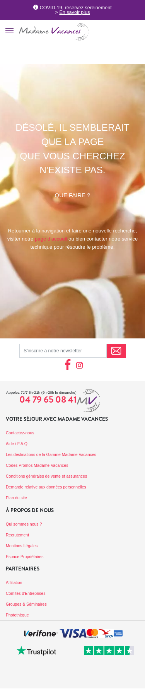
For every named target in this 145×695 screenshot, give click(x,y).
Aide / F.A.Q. (17, 443)
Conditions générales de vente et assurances (46, 476)
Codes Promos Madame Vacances (37, 465)
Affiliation (14, 582)
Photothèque (17, 615)
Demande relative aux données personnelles (46, 487)
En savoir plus (74, 12)
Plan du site (16, 497)
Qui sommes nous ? (24, 524)
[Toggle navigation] (9, 30)
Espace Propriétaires (24, 556)
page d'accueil (51, 239)
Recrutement (17, 535)
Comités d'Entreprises (25, 593)
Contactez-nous (20, 432)
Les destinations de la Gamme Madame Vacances (51, 454)
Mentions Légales (22, 545)
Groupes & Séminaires (26, 604)
